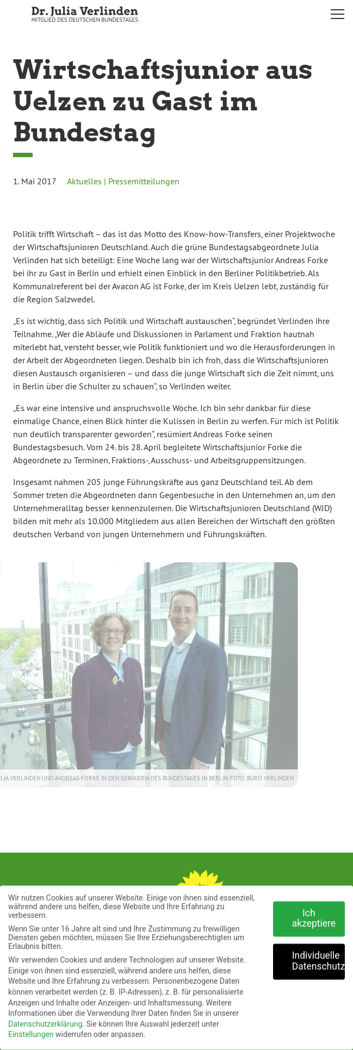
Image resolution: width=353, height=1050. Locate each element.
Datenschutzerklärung (45, 1019)
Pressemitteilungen (143, 181)
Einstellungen (31, 1030)
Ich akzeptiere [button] (314, 914)
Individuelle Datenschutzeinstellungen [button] (318, 957)
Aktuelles (84, 181)
